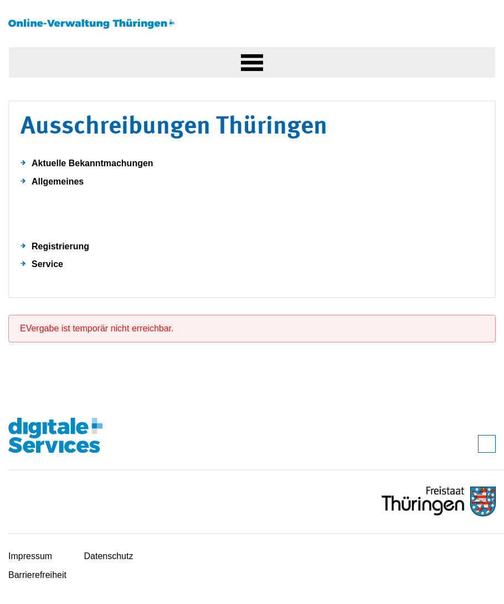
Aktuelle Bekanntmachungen (92, 163)
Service (47, 264)
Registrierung (60, 246)
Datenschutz (108, 556)
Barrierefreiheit (37, 575)
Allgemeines (58, 181)
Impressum (30, 556)
